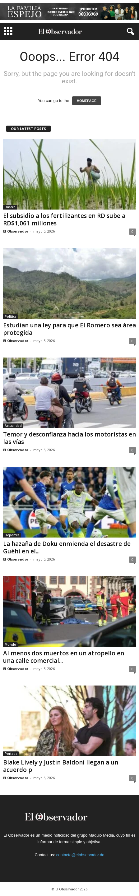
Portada (11, 753)
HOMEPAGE (86, 101)
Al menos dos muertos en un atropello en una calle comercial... (63, 657)
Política (10, 316)
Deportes (12, 535)
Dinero (10, 207)
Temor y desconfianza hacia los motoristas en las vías (69, 438)
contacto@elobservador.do (80, 854)
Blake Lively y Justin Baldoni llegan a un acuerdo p (60, 766)
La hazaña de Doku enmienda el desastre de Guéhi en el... (67, 547)
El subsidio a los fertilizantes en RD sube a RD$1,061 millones (64, 219)
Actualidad (13, 425)
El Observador (15, 231)
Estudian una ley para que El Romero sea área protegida (69, 329)
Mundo (10, 644)
